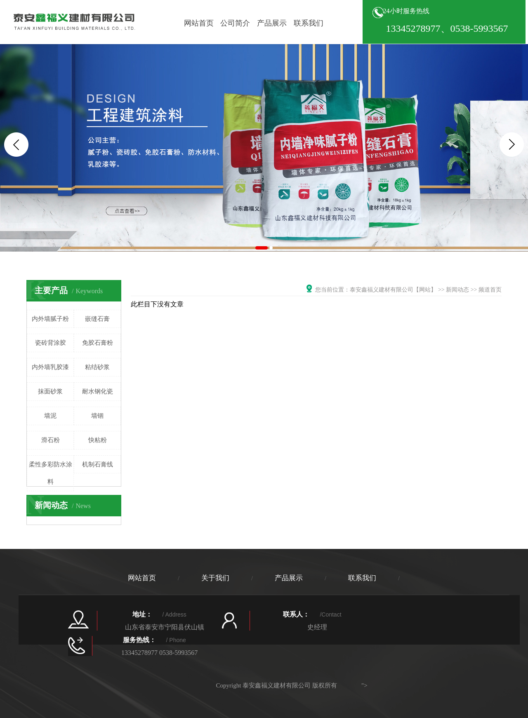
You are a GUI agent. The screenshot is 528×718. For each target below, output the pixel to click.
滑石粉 (50, 440)
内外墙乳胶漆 (50, 367)
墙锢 (97, 415)
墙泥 (50, 415)
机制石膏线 (97, 464)
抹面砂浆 (50, 391)
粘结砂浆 (97, 367)
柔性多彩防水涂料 (50, 473)
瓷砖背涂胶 (50, 342)
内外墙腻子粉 (50, 318)
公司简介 (235, 23)
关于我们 (215, 578)
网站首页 (199, 23)
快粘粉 (97, 440)
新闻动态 (457, 290)
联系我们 (308, 23)
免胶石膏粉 (97, 342)
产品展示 (272, 23)
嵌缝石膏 (97, 318)
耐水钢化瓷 (97, 391)
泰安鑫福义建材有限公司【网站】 (393, 290)
